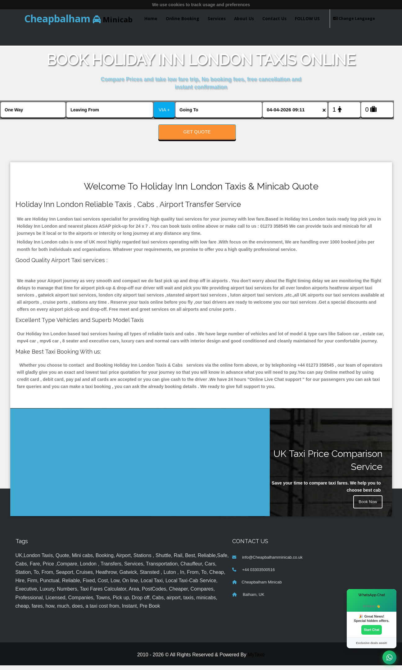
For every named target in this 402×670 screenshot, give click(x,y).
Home (150, 18)
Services (217, 18)
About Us (244, 18)
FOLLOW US (307, 18)
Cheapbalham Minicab (262, 586)
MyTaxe (256, 659)
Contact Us (274, 18)
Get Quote (197, 131)
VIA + (164, 109)
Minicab (78, 18)
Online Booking (182, 18)
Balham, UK (253, 599)
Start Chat (371, 629)
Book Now (367, 507)
